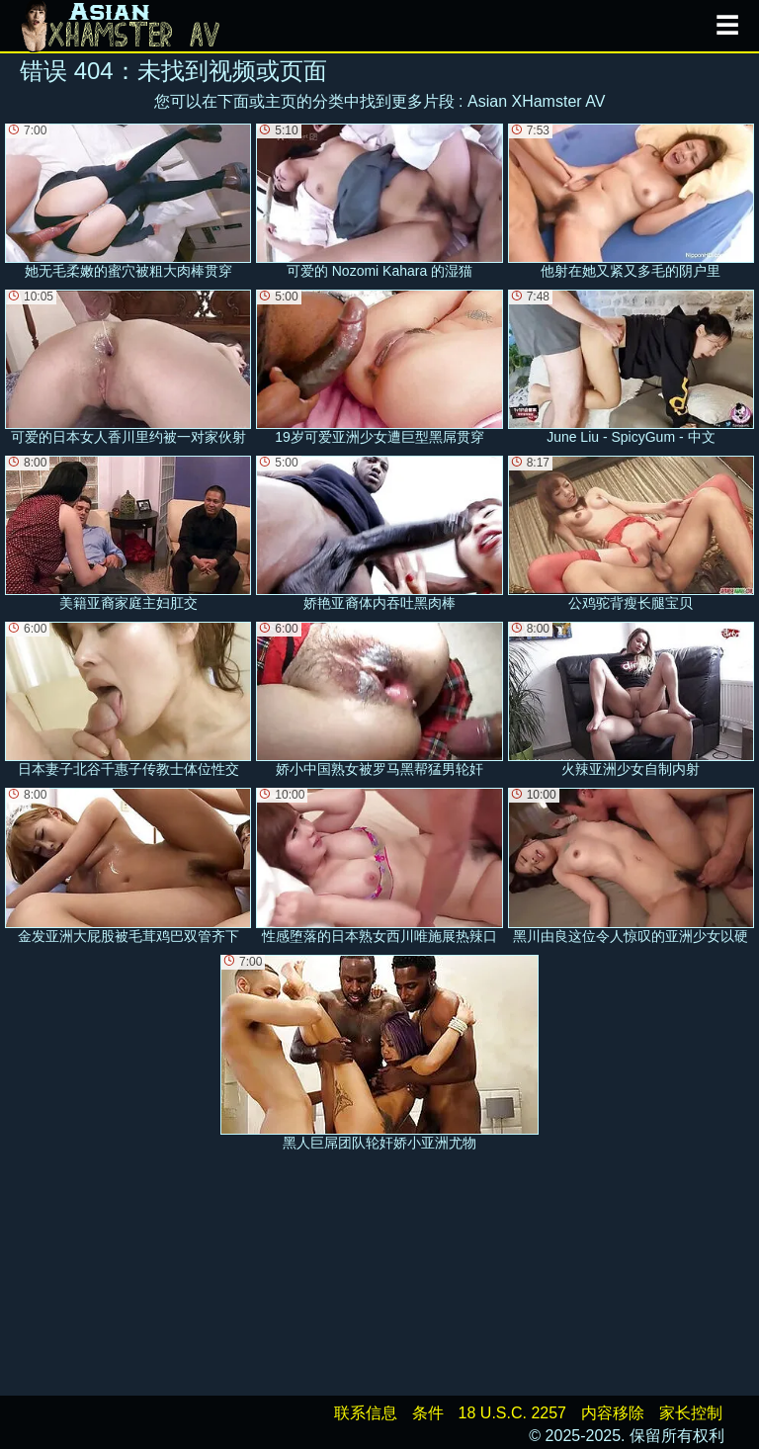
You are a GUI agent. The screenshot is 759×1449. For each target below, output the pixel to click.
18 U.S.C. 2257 (512, 1413)
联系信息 (365, 1413)
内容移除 (612, 1413)
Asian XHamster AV (536, 101)
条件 (428, 1413)
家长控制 (690, 1413)
